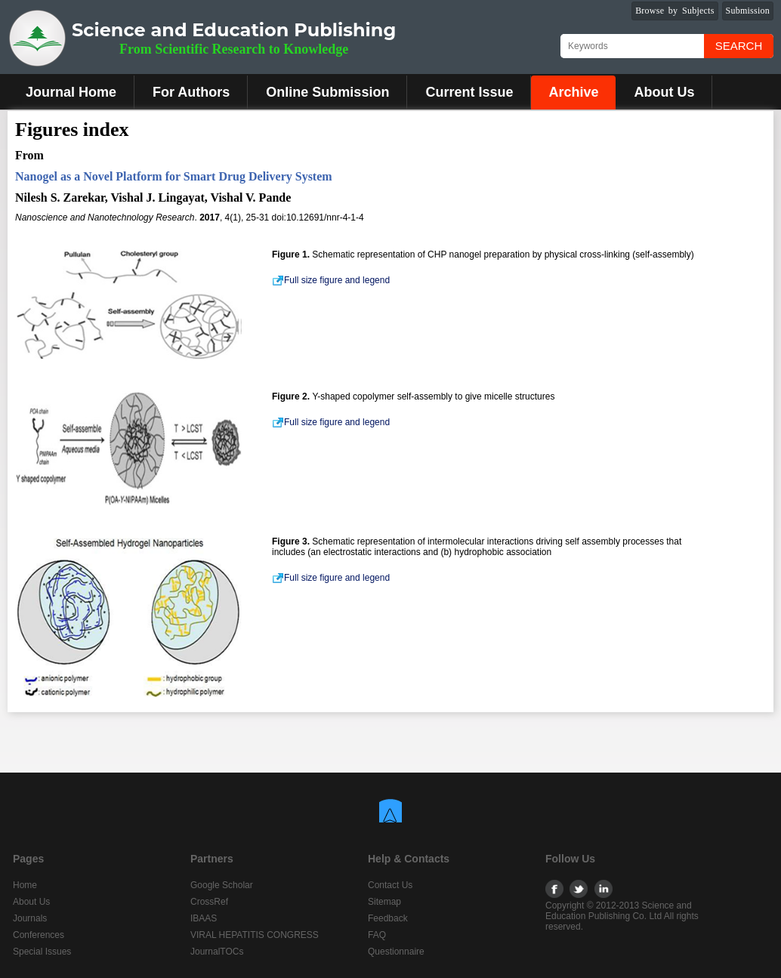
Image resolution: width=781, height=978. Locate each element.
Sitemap (384, 901)
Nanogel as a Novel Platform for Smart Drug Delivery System (173, 176)
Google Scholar (221, 885)
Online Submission (327, 92)
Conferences (38, 935)
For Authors (191, 92)
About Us (664, 92)
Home (25, 885)
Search (739, 45)
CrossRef (209, 901)
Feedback (388, 918)
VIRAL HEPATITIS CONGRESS (254, 935)
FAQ (377, 935)
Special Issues (42, 951)
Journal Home (71, 92)
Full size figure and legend (331, 280)
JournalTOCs (216, 951)
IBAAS (203, 918)
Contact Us (390, 885)
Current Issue (469, 92)
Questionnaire (396, 951)
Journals (30, 918)
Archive (573, 92)
